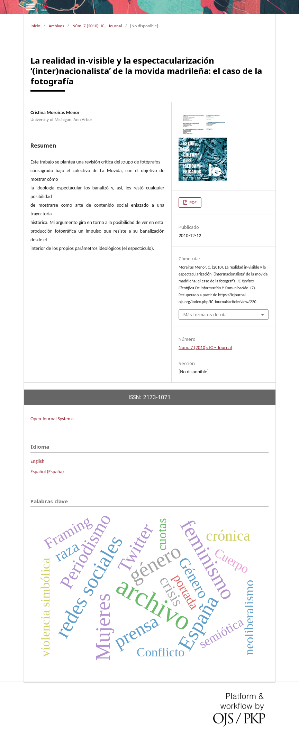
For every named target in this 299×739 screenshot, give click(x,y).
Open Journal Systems (52, 419)
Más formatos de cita (205, 314)
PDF (192, 202)
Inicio (35, 25)
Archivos (56, 25)
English (37, 461)
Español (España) (47, 472)
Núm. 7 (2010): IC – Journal (97, 25)
